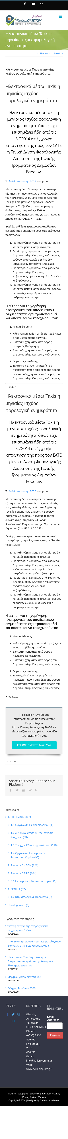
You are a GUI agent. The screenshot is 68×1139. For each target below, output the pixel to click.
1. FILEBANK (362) (19, 816)
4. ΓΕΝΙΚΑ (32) (17, 889)
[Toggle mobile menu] (61, 16)
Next (57, 53)
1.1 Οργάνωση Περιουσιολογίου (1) (32, 824)
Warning (42, 1097)
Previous (45, 53)
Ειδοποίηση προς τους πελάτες (44, 1093)
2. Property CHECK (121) (23, 865)
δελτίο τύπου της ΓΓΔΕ (22, 181)
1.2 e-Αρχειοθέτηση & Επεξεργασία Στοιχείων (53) (32, 835)
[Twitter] (13, 1014)
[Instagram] (18, 1014)
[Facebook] (7, 1014)
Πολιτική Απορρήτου (18, 1093)
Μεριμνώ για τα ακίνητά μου (24, 976)
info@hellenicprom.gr (39, 1060)
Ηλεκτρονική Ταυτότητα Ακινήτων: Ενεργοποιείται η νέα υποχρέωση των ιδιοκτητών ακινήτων (30, 961)
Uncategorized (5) (18, 905)
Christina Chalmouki (49, 1100)
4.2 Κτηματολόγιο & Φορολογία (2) (31, 896)
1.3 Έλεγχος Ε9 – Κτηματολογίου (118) (34, 845)
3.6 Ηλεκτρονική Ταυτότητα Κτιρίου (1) (33, 881)
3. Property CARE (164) (22, 873)
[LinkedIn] (13, 1020)
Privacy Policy (29, 1097)
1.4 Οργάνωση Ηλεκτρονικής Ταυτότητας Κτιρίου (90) (28, 855)
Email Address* (53, 1018)
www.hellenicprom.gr (38, 1068)
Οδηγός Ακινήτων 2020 (22, 988)
